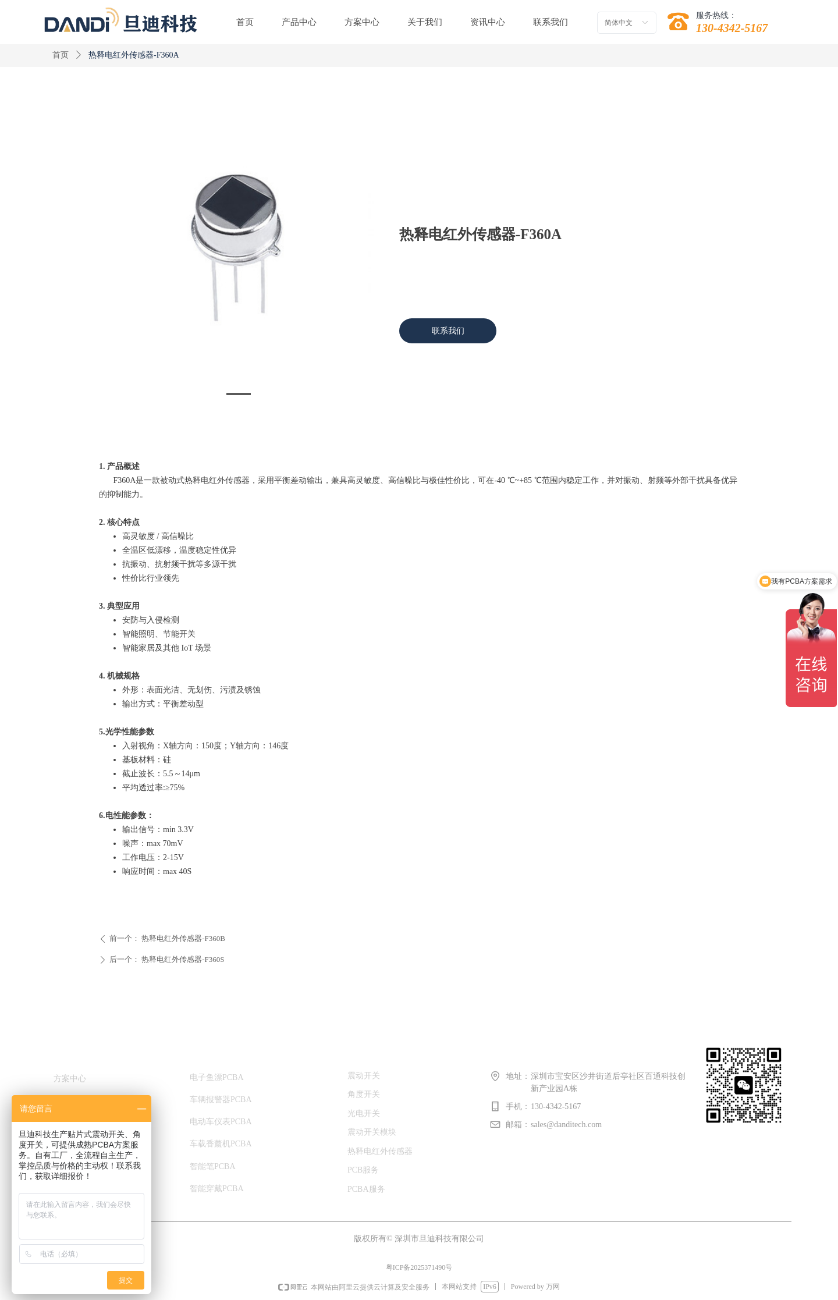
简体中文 (619, 23)
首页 (60, 55)
